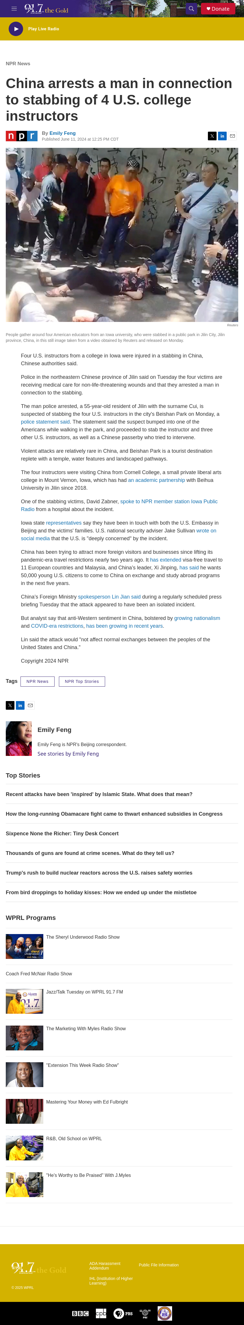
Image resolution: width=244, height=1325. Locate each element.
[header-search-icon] (191, 8)
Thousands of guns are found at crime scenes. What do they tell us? (91, 853)
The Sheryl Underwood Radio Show (83, 937)
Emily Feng (62, 133)
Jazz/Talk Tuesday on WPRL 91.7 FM (84, 991)
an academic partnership (156, 480)
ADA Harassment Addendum (105, 1265)
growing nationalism (197, 618)
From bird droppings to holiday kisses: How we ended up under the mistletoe (101, 892)
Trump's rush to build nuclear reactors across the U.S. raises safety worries (99, 873)
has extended (165, 560)
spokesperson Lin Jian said (109, 597)
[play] (16, 29)
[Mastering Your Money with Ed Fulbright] (24, 1111)
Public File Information (159, 1265)
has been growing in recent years (124, 626)
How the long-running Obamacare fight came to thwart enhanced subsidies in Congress (114, 814)
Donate (221, 9)
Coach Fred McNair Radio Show (39, 973)
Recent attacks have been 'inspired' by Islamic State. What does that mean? (99, 794)
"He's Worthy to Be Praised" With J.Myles (88, 1175)
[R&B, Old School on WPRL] (24, 1148)
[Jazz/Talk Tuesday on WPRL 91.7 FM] (24, 1001)
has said (189, 568)
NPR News (18, 63)
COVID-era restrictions (57, 626)
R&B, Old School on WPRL (74, 1138)
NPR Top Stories (82, 681)
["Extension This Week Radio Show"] (24, 1074)
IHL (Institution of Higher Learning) (111, 1280)
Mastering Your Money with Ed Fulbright (87, 1101)
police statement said (45, 422)
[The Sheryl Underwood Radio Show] (24, 946)
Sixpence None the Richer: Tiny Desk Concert (62, 833)
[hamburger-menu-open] (14, 8)
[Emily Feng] (19, 738)
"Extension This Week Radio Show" (82, 1065)
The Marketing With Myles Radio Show (86, 1028)
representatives (64, 523)
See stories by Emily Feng (68, 753)
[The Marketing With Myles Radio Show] (24, 1038)
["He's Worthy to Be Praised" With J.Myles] (24, 1184)
